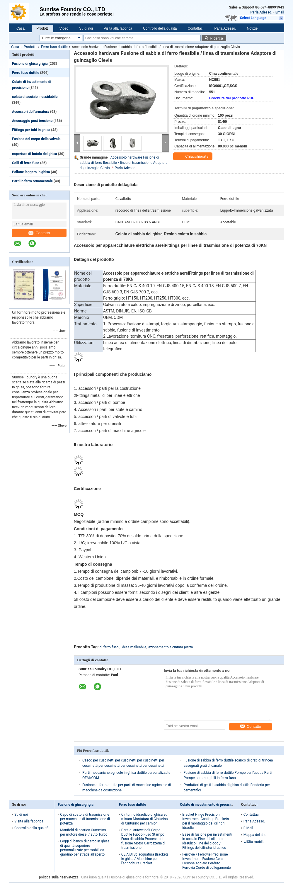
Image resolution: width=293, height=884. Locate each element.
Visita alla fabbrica (118, 28)
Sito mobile (254, 842)
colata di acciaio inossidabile (34, 97)
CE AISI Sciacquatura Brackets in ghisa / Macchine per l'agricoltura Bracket (145, 858)
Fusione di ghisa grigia (30, 64)
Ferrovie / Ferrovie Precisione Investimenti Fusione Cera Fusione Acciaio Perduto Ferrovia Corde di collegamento (206, 861)
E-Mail (248, 828)
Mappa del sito (255, 835)
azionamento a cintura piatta (170, 647)
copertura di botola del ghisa (34, 154)
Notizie (252, 28)
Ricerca (216, 38)
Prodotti (42, 28)
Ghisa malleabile (133, 647)
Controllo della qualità (160, 28)
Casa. (20, 28)
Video (63, 28)
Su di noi (86, 28)
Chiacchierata (193, 156)
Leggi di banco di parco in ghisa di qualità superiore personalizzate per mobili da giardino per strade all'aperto (84, 847)
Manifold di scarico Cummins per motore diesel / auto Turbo (83, 832)
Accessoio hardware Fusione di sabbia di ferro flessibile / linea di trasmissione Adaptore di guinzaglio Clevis (124, 162)
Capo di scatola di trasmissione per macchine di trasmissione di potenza (85, 818)
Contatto (39, 233)
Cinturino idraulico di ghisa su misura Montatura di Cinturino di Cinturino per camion (144, 818)
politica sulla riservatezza (59, 877)
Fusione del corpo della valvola (36, 139)
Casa (15, 47)
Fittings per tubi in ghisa (31, 130)
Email (279, 12)
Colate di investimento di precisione (208, 805)
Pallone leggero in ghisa (31, 172)
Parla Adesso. (261, 12)
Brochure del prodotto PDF (231, 98)
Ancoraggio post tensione (32, 121)
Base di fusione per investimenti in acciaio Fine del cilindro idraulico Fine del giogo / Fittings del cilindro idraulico (207, 841)
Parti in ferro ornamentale (32, 181)
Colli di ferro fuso (25, 163)
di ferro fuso (109, 647)
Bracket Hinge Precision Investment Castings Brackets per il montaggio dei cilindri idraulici (205, 821)
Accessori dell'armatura (30, 112)
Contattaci (195, 28)
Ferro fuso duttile (54, 47)
